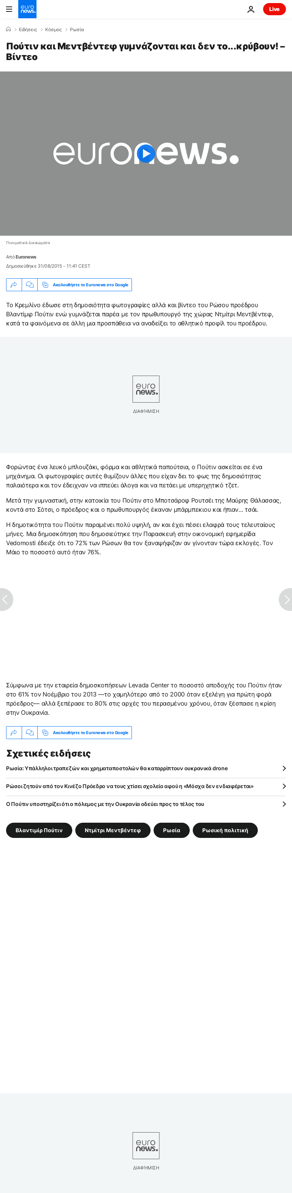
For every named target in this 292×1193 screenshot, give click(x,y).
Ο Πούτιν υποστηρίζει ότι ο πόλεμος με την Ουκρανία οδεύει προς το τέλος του (105, 804)
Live (274, 9)
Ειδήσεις (28, 29)
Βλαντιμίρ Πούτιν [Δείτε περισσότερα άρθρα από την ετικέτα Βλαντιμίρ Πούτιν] (39, 830)
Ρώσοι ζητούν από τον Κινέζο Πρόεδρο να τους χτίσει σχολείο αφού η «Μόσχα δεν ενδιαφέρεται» (130, 786)
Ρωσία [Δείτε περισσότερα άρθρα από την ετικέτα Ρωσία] (171, 830)
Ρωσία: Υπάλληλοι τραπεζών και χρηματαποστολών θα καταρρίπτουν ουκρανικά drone (116, 768)
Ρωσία (77, 29)
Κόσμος (53, 29)
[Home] (8, 29)
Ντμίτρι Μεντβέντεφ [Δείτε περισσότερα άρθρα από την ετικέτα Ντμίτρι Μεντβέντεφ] (113, 830)
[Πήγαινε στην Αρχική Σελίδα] (27, 9)
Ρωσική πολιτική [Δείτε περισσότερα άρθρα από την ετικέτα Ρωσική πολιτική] (225, 830)
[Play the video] (146, 153)
